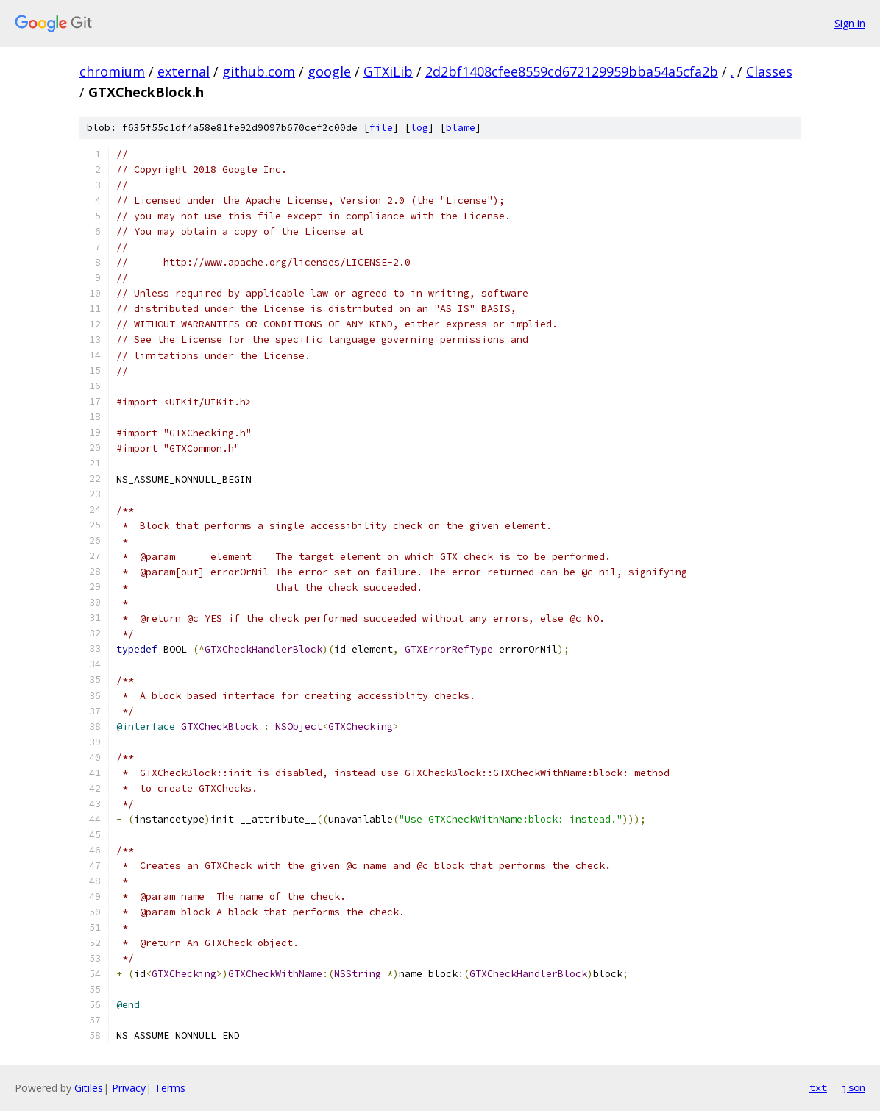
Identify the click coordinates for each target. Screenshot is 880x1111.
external (183, 71)
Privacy (129, 1088)
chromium (112, 71)
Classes (769, 71)
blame (460, 127)
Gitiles (88, 1088)
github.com (258, 71)
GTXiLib (388, 71)
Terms (170, 1088)
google (329, 71)
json (853, 1087)
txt (818, 1087)
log (419, 127)
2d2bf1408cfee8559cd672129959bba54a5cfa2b (571, 71)
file (381, 127)
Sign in (849, 23)
